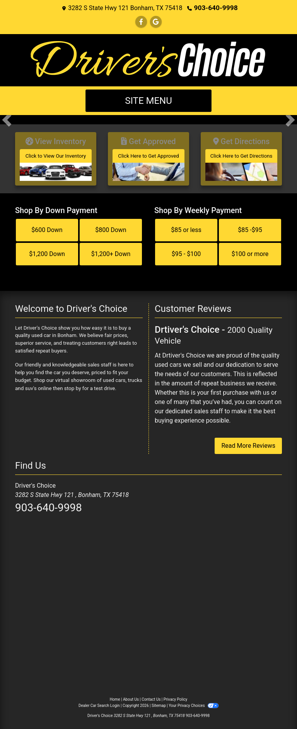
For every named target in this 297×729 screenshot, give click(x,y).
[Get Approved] (148, 157)
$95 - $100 (186, 251)
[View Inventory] (55, 157)
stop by (72, 385)
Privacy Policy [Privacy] (176, 697)
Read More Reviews (248, 443)
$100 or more (250, 251)
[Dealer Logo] (148, 59)
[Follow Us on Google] (156, 21)
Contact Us (151, 697)
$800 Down (110, 227)
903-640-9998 (216, 7)
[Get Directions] (241, 157)
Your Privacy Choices (193, 703)
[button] (7, 119)
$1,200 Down (47, 251)
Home (115, 697)
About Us (131, 697)
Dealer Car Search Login (99, 703)
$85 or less (186, 227)
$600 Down (46, 227)
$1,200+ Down (111, 251)
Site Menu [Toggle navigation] (148, 100)
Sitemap (159, 703)
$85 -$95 (250, 227)
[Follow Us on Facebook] (141, 21)
